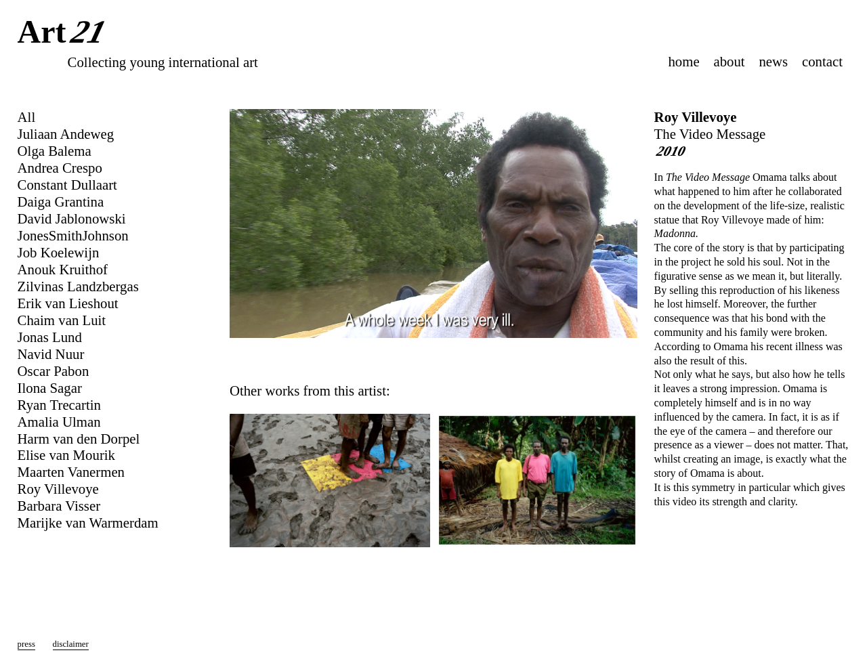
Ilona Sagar (50, 388)
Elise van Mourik (66, 455)
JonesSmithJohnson (73, 235)
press (26, 644)
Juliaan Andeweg (66, 134)
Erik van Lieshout (68, 303)
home (683, 61)
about (728, 61)
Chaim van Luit (62, 320)
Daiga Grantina (61, 201)
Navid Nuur (51, 354)
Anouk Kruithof (63, 269)
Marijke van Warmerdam (88, 522)
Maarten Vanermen (71, 472)
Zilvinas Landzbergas (78, 286)
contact (822, 61)
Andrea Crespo (60, 167)
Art (65, 33)
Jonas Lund (50, 337)
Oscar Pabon (53, 371)
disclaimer (71, 644)
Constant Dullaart (67, 184)
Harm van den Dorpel (79, 438)
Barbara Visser (59, 505)
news (773, 61)
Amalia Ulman (59, 421)
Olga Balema (54, 150)
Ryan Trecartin (59, 404)
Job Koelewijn (59, 252)
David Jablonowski (72, 218)
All (27, 117)
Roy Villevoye (695, 117)
